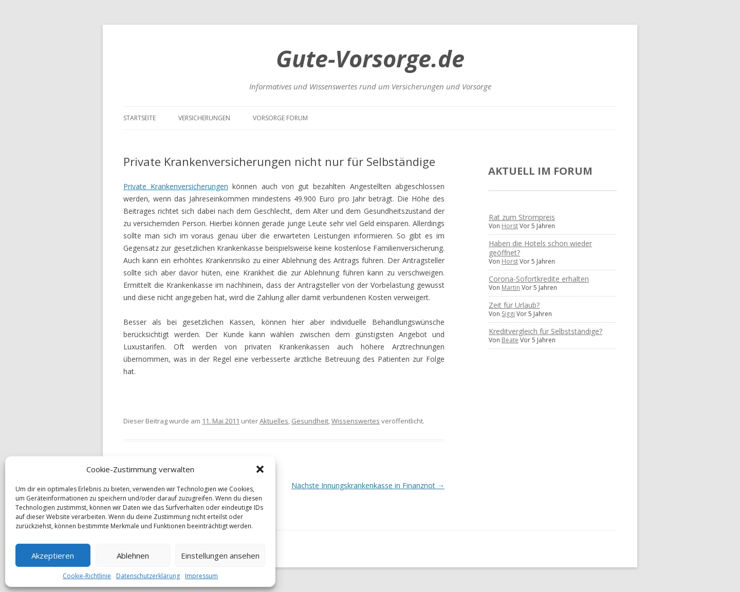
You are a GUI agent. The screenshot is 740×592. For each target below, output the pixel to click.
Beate (510, 340)
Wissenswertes (355, 420)
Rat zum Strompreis (522, 217)
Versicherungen (204, 118)
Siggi (508, 313)
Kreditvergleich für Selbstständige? (545, 331)
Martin (511, 287)
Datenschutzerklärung (148, 575)
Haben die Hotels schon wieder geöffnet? (540, 247)
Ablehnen (133, 555)
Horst (510, 225)
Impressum (201, 575)
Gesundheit (309, 420)
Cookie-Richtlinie (87, 575)
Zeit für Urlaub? (514, 305)
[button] (260, 469)
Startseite (139, 118)
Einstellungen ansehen (220, 555)
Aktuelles (274, 420)
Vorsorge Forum (280, 118)
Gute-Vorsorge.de (370, 58)
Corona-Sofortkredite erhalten (539, 279)
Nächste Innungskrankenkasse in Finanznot (368, 485)
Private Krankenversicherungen (175, 186)
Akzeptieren (52, 555)
